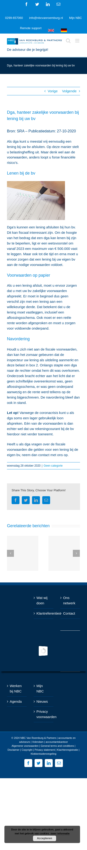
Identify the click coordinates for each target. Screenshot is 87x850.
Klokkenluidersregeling (43, 753)
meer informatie (60, 833)
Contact (69, 613)
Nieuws (42, 701)
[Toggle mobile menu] (77, 40)
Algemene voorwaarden (25, 745)
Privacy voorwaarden (43, 714)
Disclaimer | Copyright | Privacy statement (31, 749)
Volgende (69, 91)
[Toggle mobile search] (68, 40)
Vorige (53, 91)
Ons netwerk (69, 600)
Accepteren (44, 838)
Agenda (16, 701)
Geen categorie (53, 465)
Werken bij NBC (16, 688)
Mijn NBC (40, 688)
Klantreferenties (43, 613)
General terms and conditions (57, 745)
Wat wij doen (42, 600)
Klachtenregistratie (67, 749)
